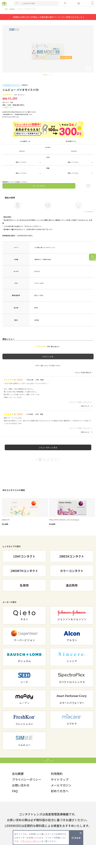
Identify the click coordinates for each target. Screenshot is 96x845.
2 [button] (51, 75)
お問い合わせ (21, 785)
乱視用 (24, 585)
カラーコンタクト (71, 571)
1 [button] (45, 75)
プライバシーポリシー (26, 779)
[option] (25, 512)
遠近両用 (72, 585)
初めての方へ (59, 791)
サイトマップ (59, 779)
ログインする (48, 356)
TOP (6, 9)
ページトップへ (48, 761)
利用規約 (57, 774)
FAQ (15, 791)
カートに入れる (39, 186)
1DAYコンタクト (24, 556)
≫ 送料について (8, 107)
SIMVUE (12, 9)
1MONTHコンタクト (24, 571)
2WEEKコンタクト (71, 556)
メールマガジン (61, 785)
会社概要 (18, 774)
